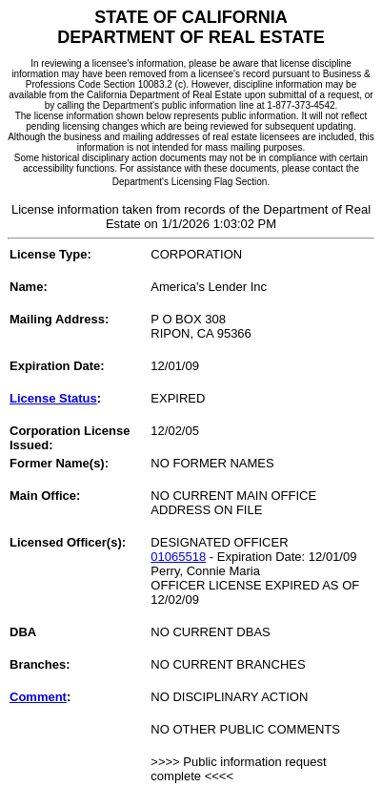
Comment (38, 697)
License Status (53, 398)
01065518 (178, 556)
